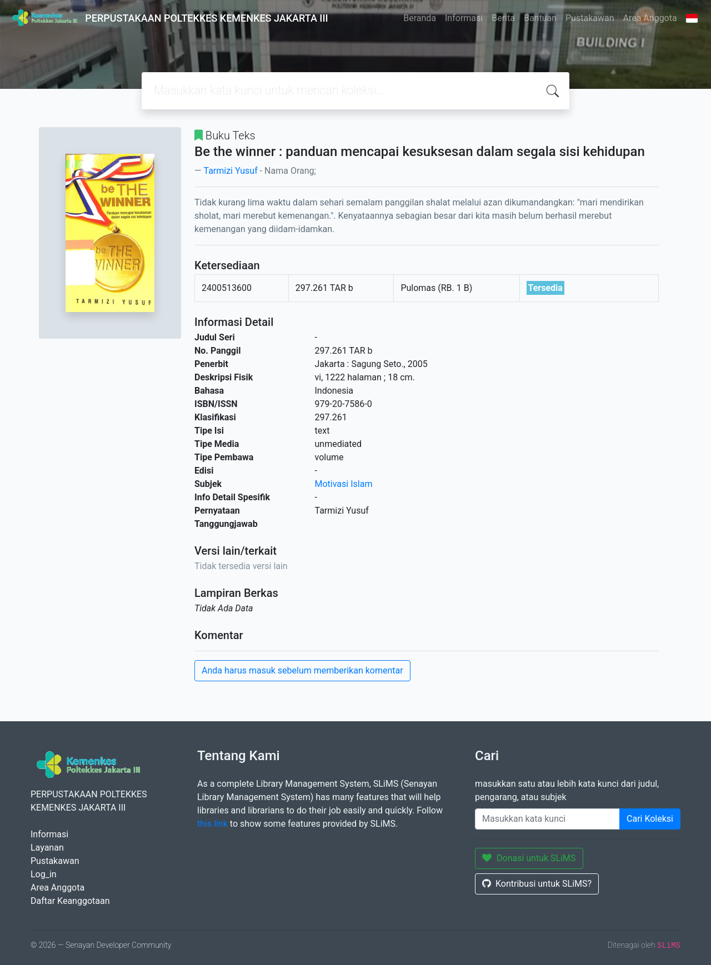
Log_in (44, 874)
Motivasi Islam (344, 484)
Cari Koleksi (650, 818)
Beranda (419, 18)
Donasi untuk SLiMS (529, 858)
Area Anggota (650, 18)
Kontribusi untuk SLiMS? (537, 883)
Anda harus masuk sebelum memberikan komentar (302, 670)
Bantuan (540, 18)
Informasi (464, 18)
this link (212, 823)
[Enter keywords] (547, 819)
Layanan (47, 847)
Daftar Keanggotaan (70, 901)
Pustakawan (589, 18)
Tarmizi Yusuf (230, 170)
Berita (503, 18)
